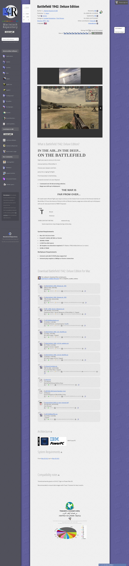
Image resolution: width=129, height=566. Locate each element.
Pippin (6, 78)
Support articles (9, 173)
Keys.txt (47, 379)
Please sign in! (121, 2)
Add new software (9, 140)
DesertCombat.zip (50, 366)
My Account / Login (9, 151)
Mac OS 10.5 (55, 458)
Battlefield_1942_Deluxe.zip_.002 (55, 297)
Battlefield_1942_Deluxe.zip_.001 (55, 286)
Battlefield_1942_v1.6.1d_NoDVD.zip (56, 355)
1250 (27, 16)
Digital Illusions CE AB (50, 11)
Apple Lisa (7, 84)
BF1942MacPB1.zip (50, 414)
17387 (27, 13)
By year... (7, 112)
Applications (8, 56)
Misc (6, 73)
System (6, 67)
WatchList (97, 33)
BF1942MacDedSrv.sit (51, 320)
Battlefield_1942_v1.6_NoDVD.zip (55, 332)
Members (7, 167)
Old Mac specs (8, 184)
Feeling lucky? (8, 95)
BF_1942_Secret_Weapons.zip (54, 309)
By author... (7, 101)
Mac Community (7, 157)
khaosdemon (92, 23)
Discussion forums (9, 178)
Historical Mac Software (10, 51)
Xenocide (93, 21)
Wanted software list (10, 145)
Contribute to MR (8, 129)
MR (95, 11)
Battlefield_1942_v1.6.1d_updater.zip (56, 343)
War (48, 21)
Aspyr (46, 13)
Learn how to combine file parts (50, 278)
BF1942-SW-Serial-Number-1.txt (55, 391)
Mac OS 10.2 (44, 458)
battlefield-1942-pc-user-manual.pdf (56, 402)
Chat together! (8, 162)
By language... (8, 106)
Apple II (6, 90)
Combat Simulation (49, 18)
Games (44, 16)
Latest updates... (9, 123)
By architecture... (9, 118)
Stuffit (67, 324)
